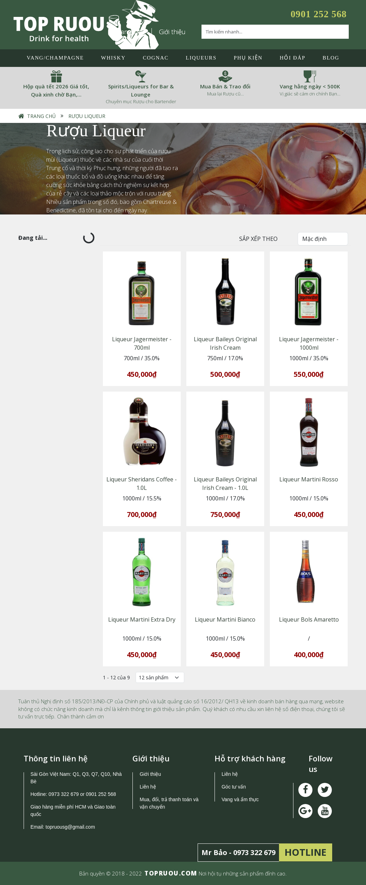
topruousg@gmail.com (70, 827)
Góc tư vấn (234, 787)
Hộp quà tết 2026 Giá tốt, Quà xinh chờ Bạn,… (56, 90)
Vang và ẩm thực (240, 799)
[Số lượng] (160, 677)
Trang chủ (41, 116)
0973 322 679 (64, 794)
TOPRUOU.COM (170, 873)
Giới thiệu (172, 31)
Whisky (113, 58)
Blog (331, 58)
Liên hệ (147, 787)
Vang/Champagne (55, 58)
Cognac (155, 58)
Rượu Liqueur (86, 116)
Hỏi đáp (292, 58)
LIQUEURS (201, 58)
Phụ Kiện (248, 58)
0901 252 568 (319, 14)
